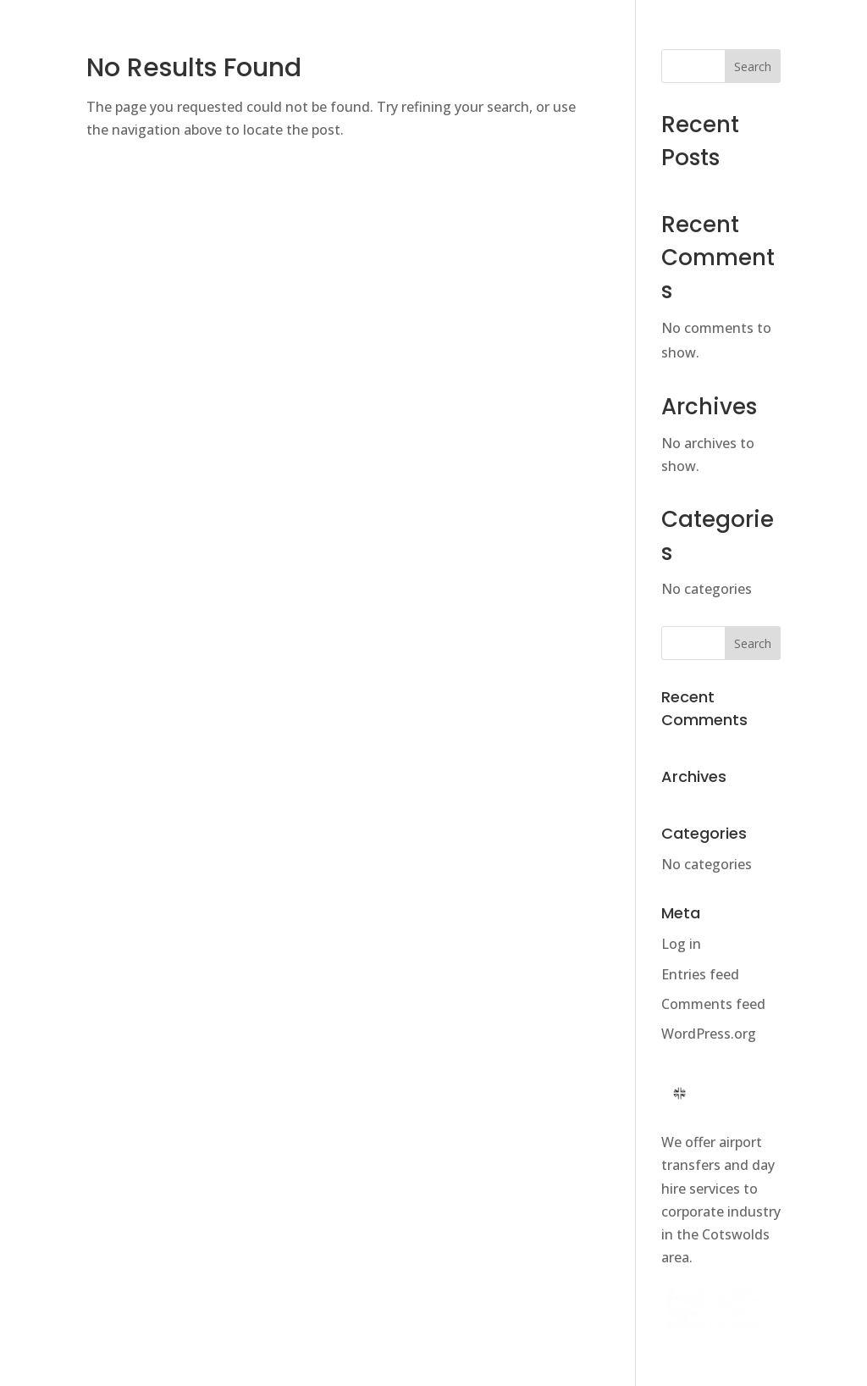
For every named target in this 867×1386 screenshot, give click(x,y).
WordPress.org (708, 1033)
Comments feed (713, 1004)
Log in (681, 943)
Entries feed (700, 974)
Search (752, 66)
